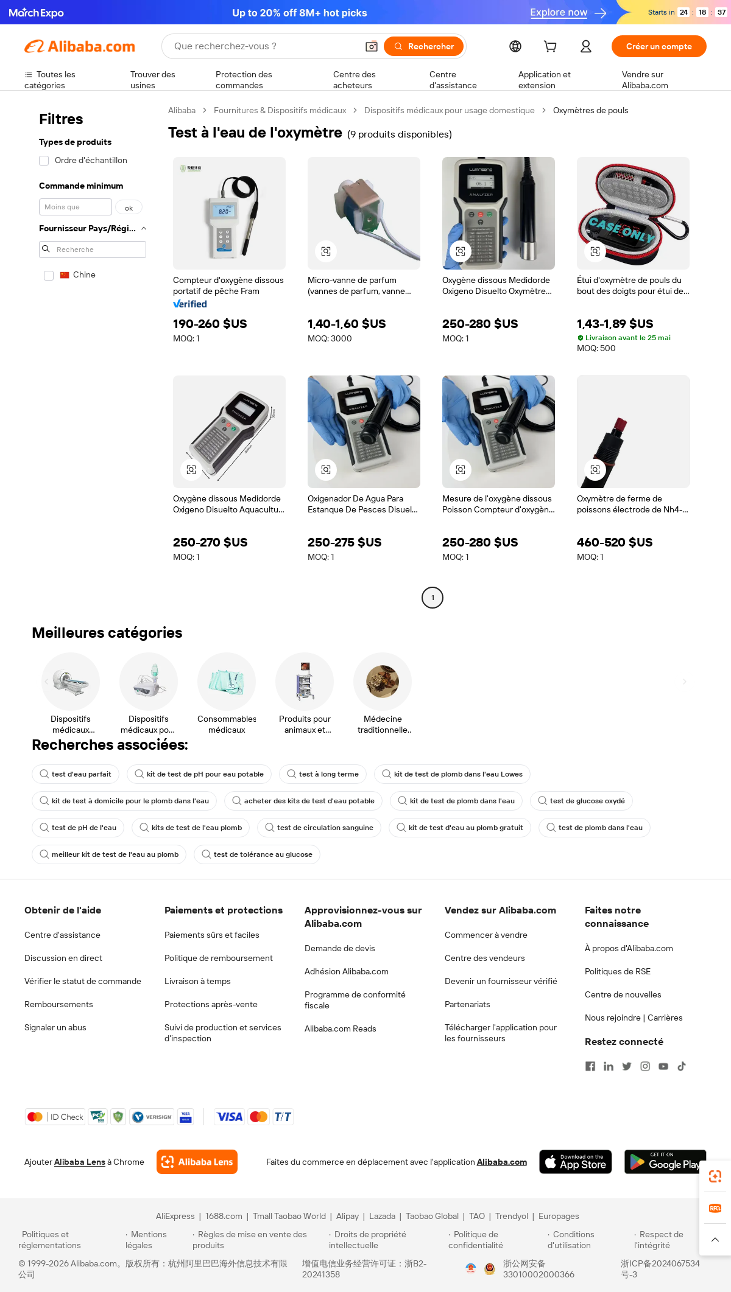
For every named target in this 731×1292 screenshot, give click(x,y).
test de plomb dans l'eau (594, 828)
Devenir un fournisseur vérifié (501, 981)
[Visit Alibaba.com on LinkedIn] (608, 1066)
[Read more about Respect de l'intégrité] (673, 1240)
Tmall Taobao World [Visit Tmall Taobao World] (289, 1216)
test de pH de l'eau (78, 828)
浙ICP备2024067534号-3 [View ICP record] (660, 1269)
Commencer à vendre (486, 935)
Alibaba (182, 110)
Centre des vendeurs (485, 958)
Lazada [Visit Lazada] (382, 1216)
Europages (559, 1216)
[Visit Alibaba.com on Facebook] (590, 1066)
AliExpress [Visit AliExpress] (175, 1216)
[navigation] (93, 355)
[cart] (552, 48)
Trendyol (511, 1216)
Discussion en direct (63, 958)
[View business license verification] (470, 1269)
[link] (715, 1176)
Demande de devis (340, 948)
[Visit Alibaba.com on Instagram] (645, 1066)
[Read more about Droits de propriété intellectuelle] (387, 1240)
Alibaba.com (502, 1162)
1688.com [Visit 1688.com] (223, 1216)
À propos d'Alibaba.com (629, 948)
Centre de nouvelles (623, 994)
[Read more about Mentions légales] (156, 1240)
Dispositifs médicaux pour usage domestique (449, 110)
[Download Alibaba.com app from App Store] (575, 1162)
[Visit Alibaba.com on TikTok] (681, 1066)
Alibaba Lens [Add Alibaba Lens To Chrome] (79, 1162)
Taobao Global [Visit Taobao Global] (432, 1216)
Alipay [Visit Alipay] (347, 1216)
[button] (371, 46)
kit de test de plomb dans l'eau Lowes (452, 774)
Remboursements (58, 1004)
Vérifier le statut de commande (82, 981)
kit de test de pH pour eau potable (199, 774)
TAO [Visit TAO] (477, 1216)
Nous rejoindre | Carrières (634, 1017)
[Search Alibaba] (264, 46)
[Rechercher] (424, 46)
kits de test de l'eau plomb (190, 828)
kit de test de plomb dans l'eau (456, 801)
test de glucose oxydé (581, 801)
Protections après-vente (211, 1004)
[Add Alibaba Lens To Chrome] (197, 1162)
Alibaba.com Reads (340, 1028)
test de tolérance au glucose (257, 854)
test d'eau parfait (75, 774)
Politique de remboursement (218, 958)
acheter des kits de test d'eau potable (303, 801)
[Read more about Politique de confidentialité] (496, 1240)
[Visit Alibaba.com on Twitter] (626, 1066)
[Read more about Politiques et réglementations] (70, 1240)
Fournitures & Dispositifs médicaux (280, 110)
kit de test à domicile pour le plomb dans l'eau (124, 801)
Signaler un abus (55, 1027)
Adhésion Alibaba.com (347, 971)
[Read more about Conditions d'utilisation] (589, 1240)
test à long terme (323, 774)
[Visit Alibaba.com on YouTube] (663, 1066)
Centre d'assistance (62, 935)
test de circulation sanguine (319, 828)
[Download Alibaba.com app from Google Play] (665, 1162)
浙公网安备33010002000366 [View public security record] (538, 1269)
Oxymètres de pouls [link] (591, 110)
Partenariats (467, 1004)
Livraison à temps (197, 981)
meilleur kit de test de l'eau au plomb (109, 854)
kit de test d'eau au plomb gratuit (460, 828)
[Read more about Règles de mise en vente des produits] (259, 1240)
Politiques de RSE (618, 971)
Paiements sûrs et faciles (212, 935)
